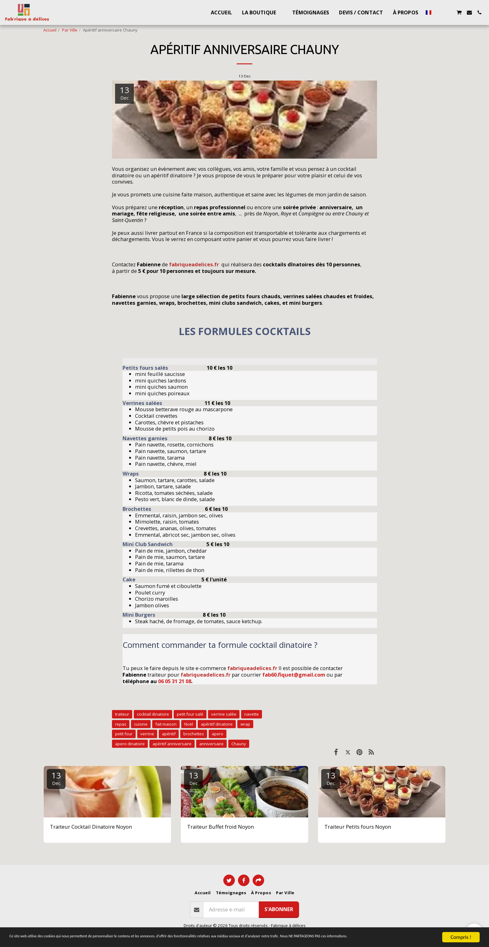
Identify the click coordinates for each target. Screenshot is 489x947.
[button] (438, 12)
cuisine (141, 724)
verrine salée (223, 714)
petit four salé (190, 714)
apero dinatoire (130, 744)
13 (56, 778)
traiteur (122, 714)
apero (217, 734)
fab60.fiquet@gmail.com (293, 674)
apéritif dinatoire (217, 724)
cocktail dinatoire (153, 714)
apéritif (169, 734)
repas (120, 724)
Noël (188, 724)
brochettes (193, 734)
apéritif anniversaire (172, 744)
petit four (124, 734)
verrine (147, 734)
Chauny (238, 744)
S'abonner (278, 909)
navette (251, 714)
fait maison (166, 724)
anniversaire (211, 744)
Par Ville (69, 30)
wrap (245, 724)
